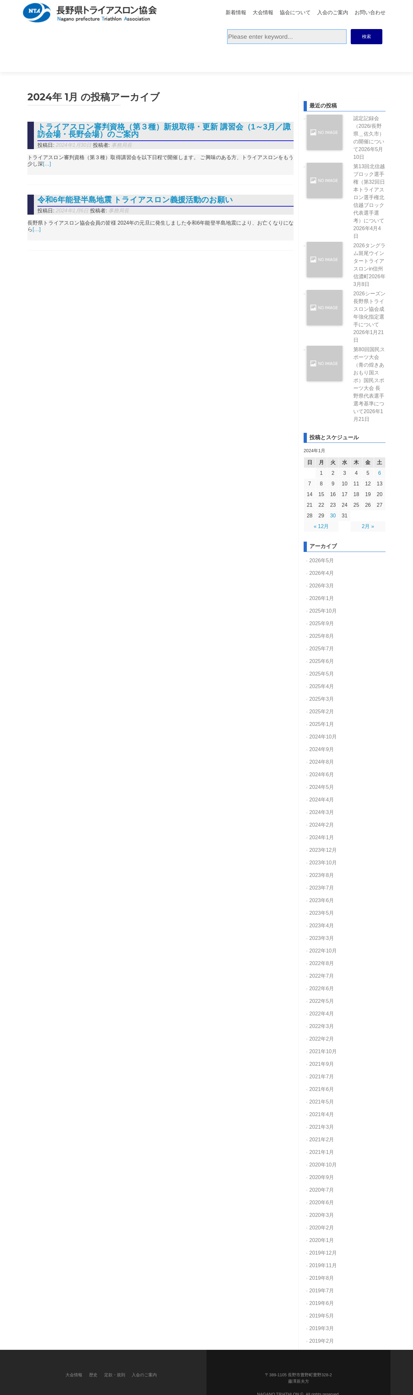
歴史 (93, 1350)
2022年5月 (321, 976)
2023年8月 (321, 850)
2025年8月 (321, 611)
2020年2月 (321, 1203)
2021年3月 (321, 1102)
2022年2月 (321, 1014)
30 (333, 491)
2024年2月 (321, 800)
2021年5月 (321, 1077)
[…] (47, 139)
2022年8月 (321, 939)
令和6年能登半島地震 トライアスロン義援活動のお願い (135, 175)
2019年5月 (321, 1291)
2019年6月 (321, 1278)
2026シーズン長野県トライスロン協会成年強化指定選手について (369, 292)
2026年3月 (321, 561)
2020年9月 (321, 1153)
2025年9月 (321, 599)
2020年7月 (321, 1165)
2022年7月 (321, 951)
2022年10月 (323, 926)
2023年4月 (321, 901)
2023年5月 (321, 888)
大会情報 (263, 12)
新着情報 (236, 12)
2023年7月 (321, 863)
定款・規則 (114, 1350)
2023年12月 (323, 825)
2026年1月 (321, 573)
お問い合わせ (370, 12)
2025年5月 (321, 649)
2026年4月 (321, 548)
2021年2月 (321, 1115)
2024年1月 (321, 813)
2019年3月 (321, 1304)
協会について (295, 12)
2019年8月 (321, 1253)
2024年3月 (321, 787)
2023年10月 (323, 838)
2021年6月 (321, 1064)
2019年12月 (323, 1228)
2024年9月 (321, 725)
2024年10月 (323, 712)
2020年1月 (321, 1215)
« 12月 (321, 501)
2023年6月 (321, 876)
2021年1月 (321, 1127)
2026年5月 (321, 536)
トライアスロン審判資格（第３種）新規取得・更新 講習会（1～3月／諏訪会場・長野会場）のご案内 (163, 106)
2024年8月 (321, 737)
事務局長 (121, 120)
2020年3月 (321, 1190)
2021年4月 (321, 1090)
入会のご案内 (332, 12)
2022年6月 (321, 964)
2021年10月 (323, 1027)
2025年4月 (321, 662)
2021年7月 (321, 1052)
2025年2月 (321, 687)
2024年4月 (321, 775)
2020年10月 (323, 1140)
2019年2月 (321, 1316)
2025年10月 (323, 586)
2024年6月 (321, 750)
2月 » (368, 501)
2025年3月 (321, 674)
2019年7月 (321, 1266)
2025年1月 (321, 699)
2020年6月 (321, 1178)
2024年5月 (321, 762)
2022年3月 (321, 1001)
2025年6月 (321, 636)
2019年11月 (323, 1241)
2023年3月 (321, 913)
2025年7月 (321, 624)
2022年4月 (321, 989)
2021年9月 (321, 1039)
